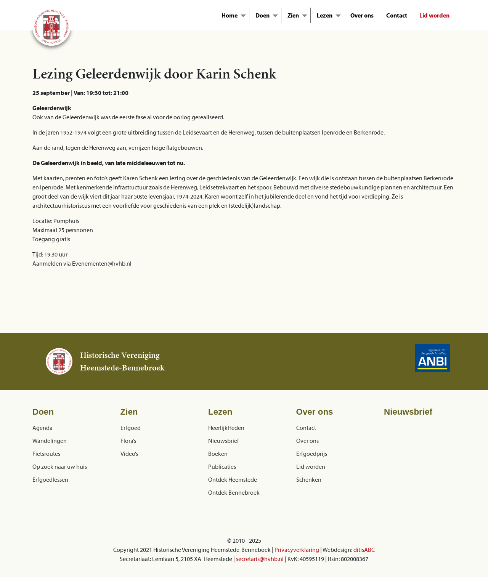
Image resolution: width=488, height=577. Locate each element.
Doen (262, 15)
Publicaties (222, 466)
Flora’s (128, 440)
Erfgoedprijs (311, 453)
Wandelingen (49, 440)
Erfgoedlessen (50, 479)
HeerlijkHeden (226, 427)
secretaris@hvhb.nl (260, 559)
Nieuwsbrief (223, 440)
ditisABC (364, 549)
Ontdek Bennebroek (234, 492)
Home (230, 15)
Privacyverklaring (296, 549)
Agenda (42, 427)
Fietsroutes (46, 453)
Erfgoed (130, 427)
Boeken (218, 453)
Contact (396, 15)
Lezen (324, 15)
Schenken (308, 479)
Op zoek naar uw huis (59, 466)
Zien (293, 15)
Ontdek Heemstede (232, 479)
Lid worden (434, 15)
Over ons (362, 15)
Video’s (129, 453)
